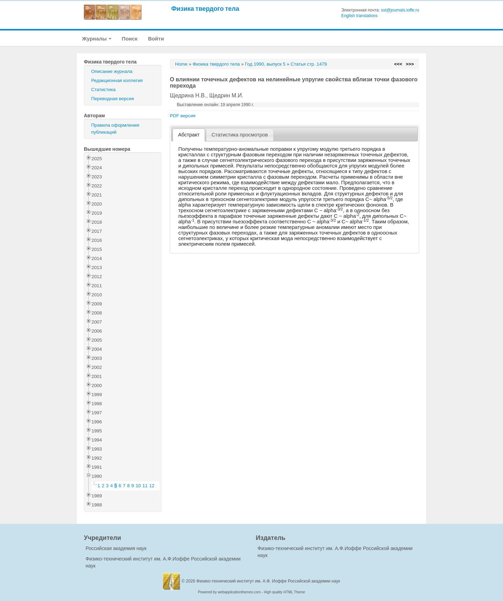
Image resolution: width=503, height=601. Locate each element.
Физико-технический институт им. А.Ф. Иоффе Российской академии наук (268, 581)
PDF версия (182, 115)
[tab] (189, 134)
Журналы (96, 38)
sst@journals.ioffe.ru (400, 10)
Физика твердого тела (205, 9)
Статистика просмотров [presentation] (240, 135)
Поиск (130, 38)
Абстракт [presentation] (189, 135)
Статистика (103, 89)
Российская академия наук (116, 548)
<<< (398, 64)
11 (145, 485)
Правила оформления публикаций (115, 129)
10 (138, 485)
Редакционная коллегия (117, 80)
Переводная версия (112, 98)
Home (181, 64)
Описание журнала (111, 71)
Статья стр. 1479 (309, 64)
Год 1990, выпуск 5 (265, 64)
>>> (410, 64)
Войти (156, 38)
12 (151, 485)
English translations (359, 15)
